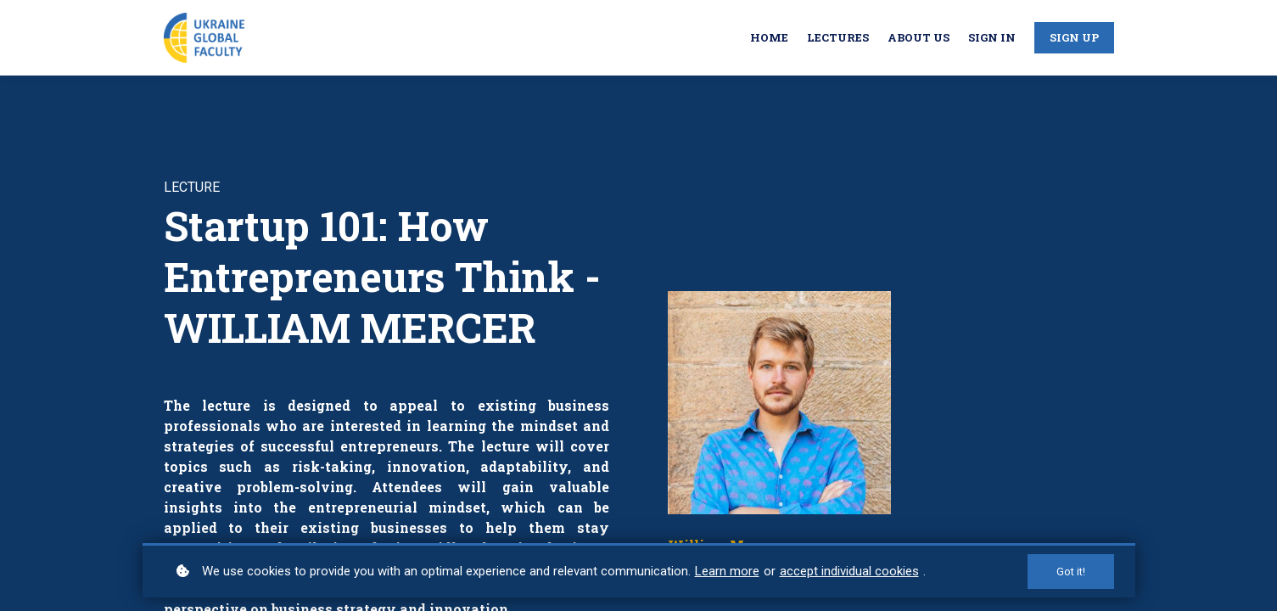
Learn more (727, 571)
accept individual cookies (849, 571)
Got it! (1070, 571)
